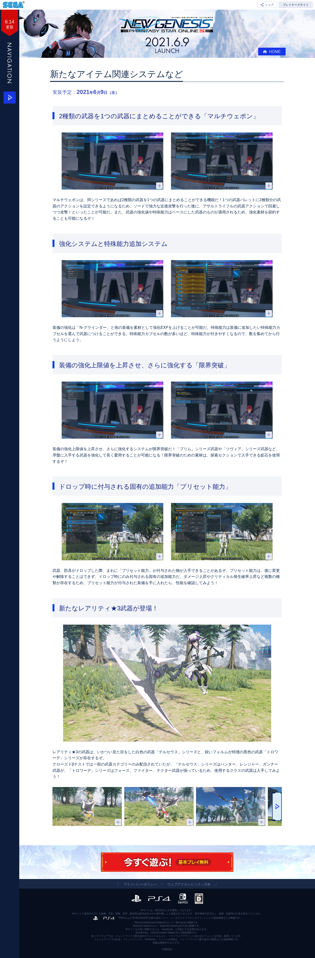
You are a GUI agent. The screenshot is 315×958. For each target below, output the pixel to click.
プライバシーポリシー (140, 884)
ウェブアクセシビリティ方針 (189, 884)
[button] (277, 806)
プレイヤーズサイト (296, 5)
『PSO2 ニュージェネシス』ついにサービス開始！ (167, 24)
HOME (272, 52)
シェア (269, 5)
